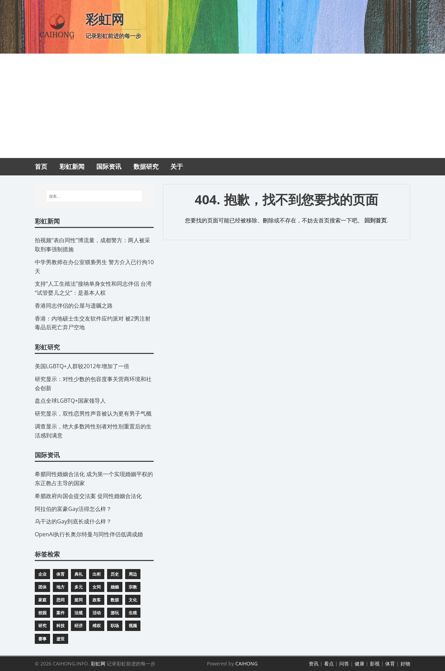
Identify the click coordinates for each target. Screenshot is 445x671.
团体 (42, 587)
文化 (133, 600)
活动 (96, 613)
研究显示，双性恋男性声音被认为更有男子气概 (93, 413)
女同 (96, 587)
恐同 (60, 600)
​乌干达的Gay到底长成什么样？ (73, 521)
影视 (375, 663)
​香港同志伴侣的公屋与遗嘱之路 (74, 305)
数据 (115, 600)
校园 (42, 613)
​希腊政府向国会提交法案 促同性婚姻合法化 (88, 496)
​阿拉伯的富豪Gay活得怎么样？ (73, 509)
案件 (60, 613)
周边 (133, 574)
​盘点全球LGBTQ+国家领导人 (70, 400)
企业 (42, 574)
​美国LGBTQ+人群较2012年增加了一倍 (82, 366)
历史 (115, 574)
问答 (344, 663)
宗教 (133, 587)
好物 (405, 663)
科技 (60, 626)
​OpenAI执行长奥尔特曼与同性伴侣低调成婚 (89, 534)
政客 (96, 600)
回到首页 (375, 220)
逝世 (60, 639)
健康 (359, 663)
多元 (78, 587)
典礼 (78, 574)
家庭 (42, 600)
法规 (78, 613)
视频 (133, 626)
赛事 (42, 639)
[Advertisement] (222, 106)
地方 (60, 587)
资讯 (313, 663)
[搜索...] (94, 196)
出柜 (96, 574)
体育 (60, 574)
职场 (115, 626)
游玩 (115, 613)
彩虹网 (98, 663)
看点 (329, 663)
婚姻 (115, 587)
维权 (96, 626)
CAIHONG (246, 663)
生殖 (133, 613)
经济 (78, 626)
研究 (42, 626)
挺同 (78, 600)
